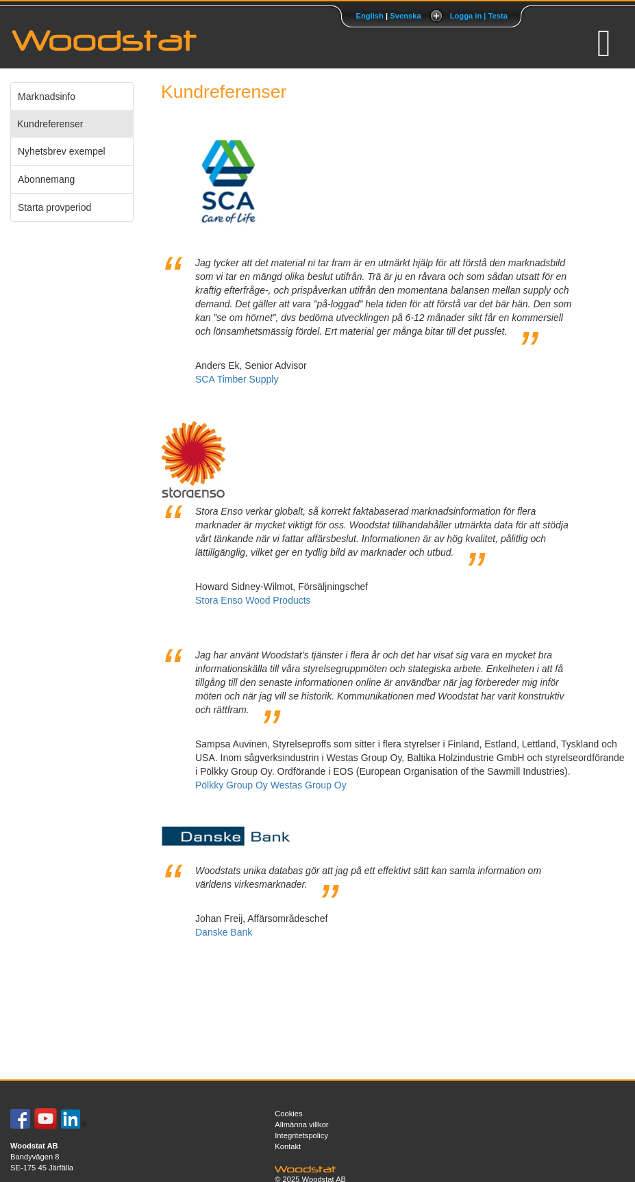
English (369, 16)
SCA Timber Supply (236, 379)
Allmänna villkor (301, 1124)
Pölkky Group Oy (231, 785)
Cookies (288, 1113)
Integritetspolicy (301, 1135)
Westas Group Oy (309, 785)
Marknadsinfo (46, 96)
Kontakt (288, 1146)
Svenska (405, 16)
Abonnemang (46, 179)
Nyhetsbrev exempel (61, 151)
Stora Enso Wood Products (253, 600)
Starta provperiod (54, 207)
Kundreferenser (50, 123)
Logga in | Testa (479, 16)
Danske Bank (223, 932)
